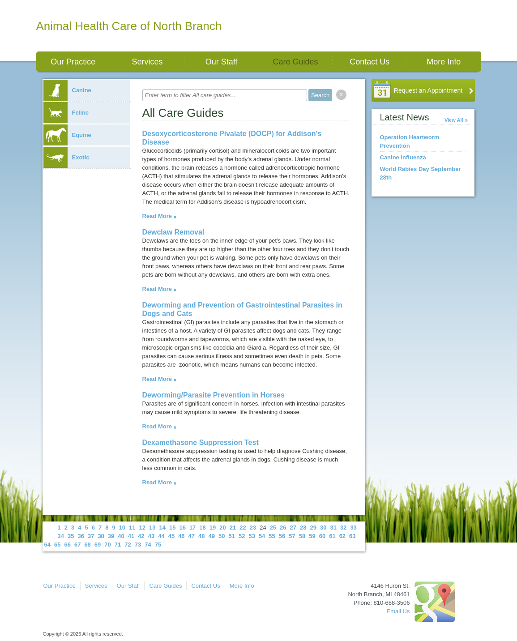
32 (343, 527)
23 (253, 527)
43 (151, 536)
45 (171, 536)
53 (251, 536)
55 (272, 536)
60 (322, 536)
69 (97, 544)
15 (172, 527)
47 (191, 536)
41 (131, 536)
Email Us (398, 611)
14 (162, 527)
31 (333, 527)
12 (142, 527)
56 (282, 536)
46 (181, 536)
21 (233, 527)
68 (87, 544)
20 (222, 527)
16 (182, 527)
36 (80, 536)
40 (121, 536)
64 (47, 544)
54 (262, 536)
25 (273, 527)
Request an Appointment (428, 90)
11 (132, 527)
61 (332, 536)
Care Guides (295, 61)
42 (141, 536)
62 (342, 536)
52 (242, 536)
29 (313, 527)
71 (118, 544)
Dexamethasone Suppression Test (200, 442)
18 (202, 527)
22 (242, 527)
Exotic (66, 157)
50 (221, 536)
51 (231, 536)
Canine (67, 90)
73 (138, 544)
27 (293, 527)
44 (161, 536)
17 (192, 527)
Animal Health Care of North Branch (129, 26)
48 (201, 536)
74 (148, 544)
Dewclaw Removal (173, 232)
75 (158, 544)
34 (61, 536)
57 (292, 536)
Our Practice (73, 61)
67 (77, 544)
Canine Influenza (403, 157)
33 (353, 527)
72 (127, 544)
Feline (66, 112)
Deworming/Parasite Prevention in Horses (213, 395)
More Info (444, 61)
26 (283, 527)
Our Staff (221, 61)
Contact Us (369, 61)
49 (212, 536)
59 (312, 536)
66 (67, 544)
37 (91, 536)
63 (352, 536)
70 (107, 544)
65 (57, 544)
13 (152, 527)
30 (323, 527)
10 (122, 527)
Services (147, 61)
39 (111, 536)
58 (302, 536)
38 (101, 536)
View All (453, 120)
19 (212, 527)
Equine (67, 134)
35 (71, 536)
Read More (157, 216)
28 (303, 527)
